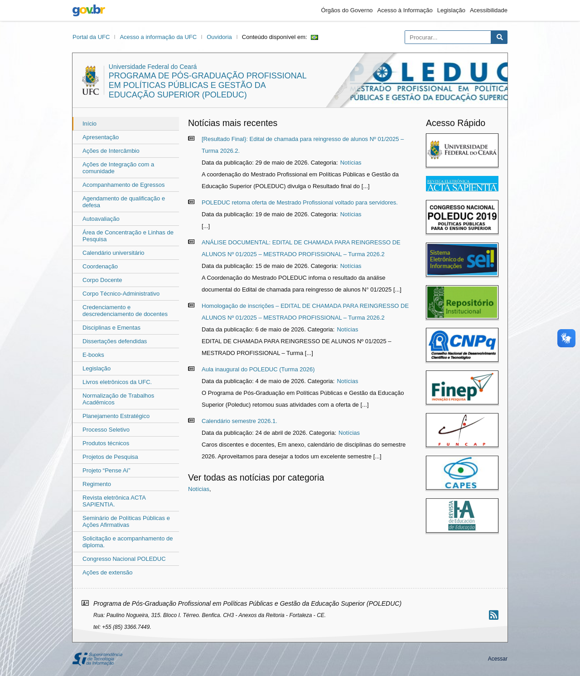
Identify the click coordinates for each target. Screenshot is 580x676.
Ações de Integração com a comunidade (118, 168)
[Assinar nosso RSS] (493, 615)
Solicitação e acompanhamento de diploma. (127, 542)
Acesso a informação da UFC (158, 37)
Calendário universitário (113, 252)
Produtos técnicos (105, 443)
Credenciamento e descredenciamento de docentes (125, 310)
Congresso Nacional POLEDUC (124, 558)
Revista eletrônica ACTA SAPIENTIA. (113, 501)
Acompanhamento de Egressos (123, 184)
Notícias (351, 162)
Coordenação (100, 266)
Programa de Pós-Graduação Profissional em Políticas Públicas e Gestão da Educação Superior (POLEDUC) (207, 85)
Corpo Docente (102, 280)
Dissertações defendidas (114, 341)
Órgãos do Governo (346, 10)
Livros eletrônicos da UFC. (117, 382)
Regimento (96, 484)
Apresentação (100, 137)
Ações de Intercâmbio (111, 150)
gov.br (88, 10)
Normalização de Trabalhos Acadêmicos (118, 399)
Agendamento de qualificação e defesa (123, 202)
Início (89, 123)
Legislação (451, 10)
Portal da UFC (91, 37)
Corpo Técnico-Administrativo (121, 293)
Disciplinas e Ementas (111, 327)
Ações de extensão (107, 572)
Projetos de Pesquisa (110, 456)
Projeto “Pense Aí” (106, 470)
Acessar (498, 659)
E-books (93, 354)
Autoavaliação (101, 218)
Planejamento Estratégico (116, 416)
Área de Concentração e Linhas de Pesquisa (128, 236)
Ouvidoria (219, 37)
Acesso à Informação (405, 10)
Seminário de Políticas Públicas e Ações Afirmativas (126, 521)
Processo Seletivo (106, 429)
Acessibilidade (489, 10)
